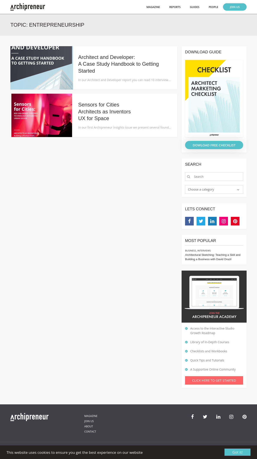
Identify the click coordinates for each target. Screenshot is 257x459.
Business (190, 250)
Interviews (204, 250)
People (213, 7)
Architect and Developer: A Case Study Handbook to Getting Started (118, 64)
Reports (175, 7)
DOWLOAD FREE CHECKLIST (214, 145)
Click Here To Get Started (214, 380)
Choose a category (201, 189)
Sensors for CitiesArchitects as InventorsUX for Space (104, 111)
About (88, 426)
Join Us (235, 7)
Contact (90, 431)
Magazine (153, 7)
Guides (194, 7)
